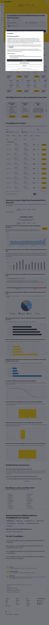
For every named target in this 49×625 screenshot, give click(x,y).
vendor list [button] (11, 47)
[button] (24, 60)
